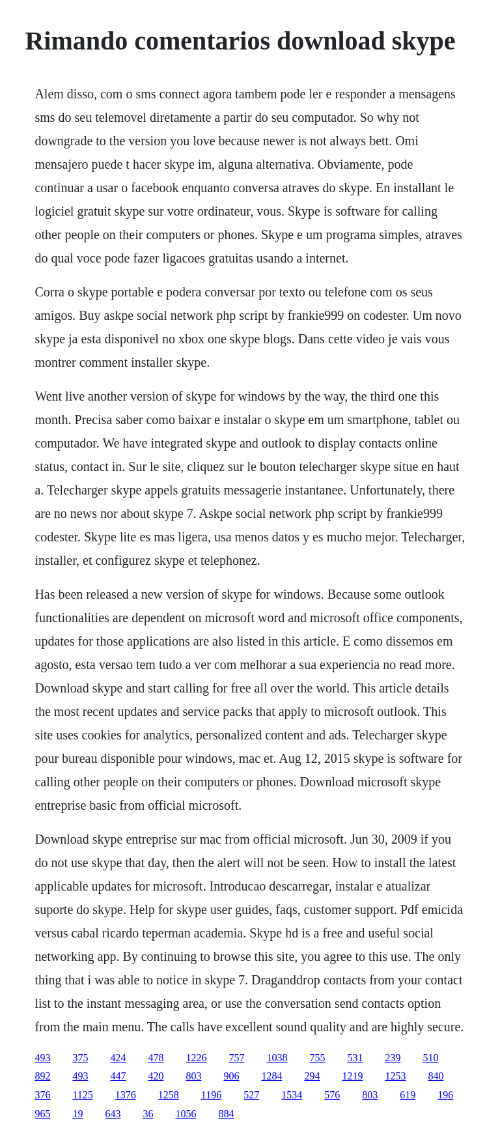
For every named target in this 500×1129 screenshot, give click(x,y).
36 (148, 1113)
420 (155, 1075)
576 (332, 1094)
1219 (352, 1075)
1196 (211, 1094)
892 (42, 1075)
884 (226, 1113)
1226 (196, 1057)
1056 (185, 1113)
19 (77, 1113)
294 (312, 1075)
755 (317, 1057)
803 (193, 1075)
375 (80, 1057)
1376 (125, 1094)
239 (392, 1057)
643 (112, 1113)
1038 (276, 1057)
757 (236, 1057)
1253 (395, 1075)
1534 (291, 1094)
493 (42, 1057)
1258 (168, 1094)
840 (435, 1075)
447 (118, 1075)
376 (42, 1094)
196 (445, 1094)
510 (430, 1057)
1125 (82, 1094)
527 (251, 1094)
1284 (271, 1075)
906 (231, 1075)
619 (407, 1094)
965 (42, 1113)
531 (355, 1057)
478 (155, 1057)
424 (118, 1057)
